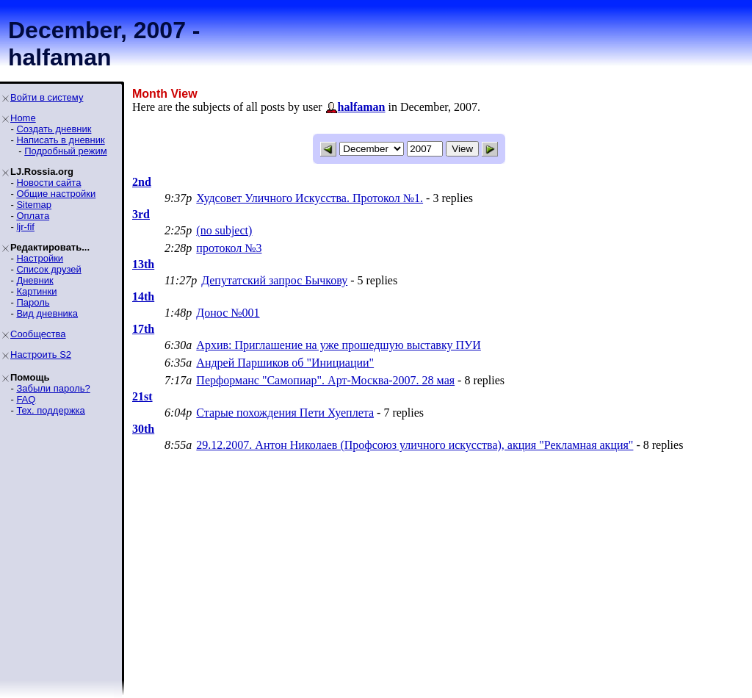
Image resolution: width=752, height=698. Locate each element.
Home (23, 117)
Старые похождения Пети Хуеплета (285, 412)
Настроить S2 (40, 354)
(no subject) (224, 230)
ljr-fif (25, 226)
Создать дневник (53, 128)
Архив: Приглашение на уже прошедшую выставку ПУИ (338, 345)
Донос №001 (227, 312)
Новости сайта (48, 182)
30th (143, 428)
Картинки (36, 291)
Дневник (34, 280)
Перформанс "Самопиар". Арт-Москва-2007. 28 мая (325, 380)
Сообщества (38, 333)
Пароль (32, 302)
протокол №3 (228, 248)
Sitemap (33, 204)
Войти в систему (46, 97)
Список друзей (48, 269)
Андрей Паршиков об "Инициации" (285, 362)
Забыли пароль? (53, 388)
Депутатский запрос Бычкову (274, 280)
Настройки (39, 258)
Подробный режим (65, 150)
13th (143, 264)
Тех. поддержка (50, 410)
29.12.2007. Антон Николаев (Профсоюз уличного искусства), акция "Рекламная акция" (414, 445)
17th (143, 329)
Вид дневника (47, 313)
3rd (141, 214)
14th (143, 296)
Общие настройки (55, 193)
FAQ (25, 399)
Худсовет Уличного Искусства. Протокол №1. (309, 198)
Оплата (32, 215)
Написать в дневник (60, 139)
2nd (141, 182)
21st (142, 396)
